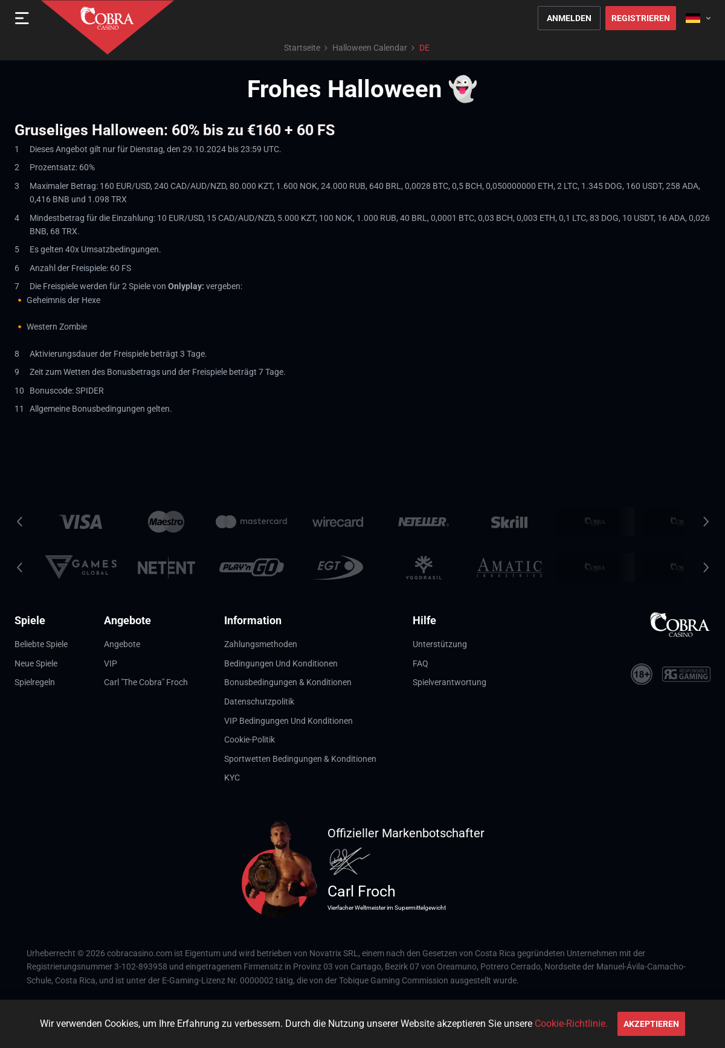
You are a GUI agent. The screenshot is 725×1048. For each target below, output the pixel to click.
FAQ (420, 663)
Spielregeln (34, 682)
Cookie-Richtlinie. (571, 1023)
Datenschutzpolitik (259, 701)
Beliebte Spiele (41, 644)
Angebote (122, 644)
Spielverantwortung (449, 682)
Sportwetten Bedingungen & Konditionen (300, 759)
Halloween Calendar (369, 48)
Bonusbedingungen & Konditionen (288, 682)
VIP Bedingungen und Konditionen (288, 721)
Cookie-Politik (249, 739)
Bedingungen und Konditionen (281, 663)
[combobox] (698, 18)
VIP (110, 663)
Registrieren (640, 18)
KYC (232, 777)
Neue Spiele (35, 663)
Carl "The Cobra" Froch (146, 682)
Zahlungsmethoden (260, 644)
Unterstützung (440, 644)
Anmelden (569, 18)
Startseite (302, 48)
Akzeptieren (651, 1024)
